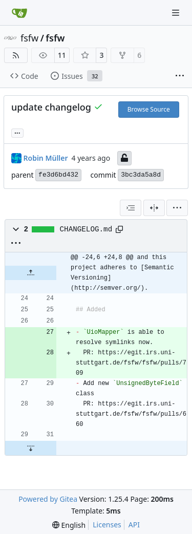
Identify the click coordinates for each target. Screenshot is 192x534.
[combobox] (130, 208)
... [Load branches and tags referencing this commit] (17, 132)
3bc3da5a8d (141, 175)
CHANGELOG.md (86, 229)
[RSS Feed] (16, 55)
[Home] (19, 13)
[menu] (177, 208)
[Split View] (154, 208)
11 (62, 55)
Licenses (107, 524)
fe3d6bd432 (58, 175)
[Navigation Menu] (176, 12)
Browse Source (148, 109)
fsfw (29, 38)
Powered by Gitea (47, 499)
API (134, 524)
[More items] (180, 76)
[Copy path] (119, 229)
